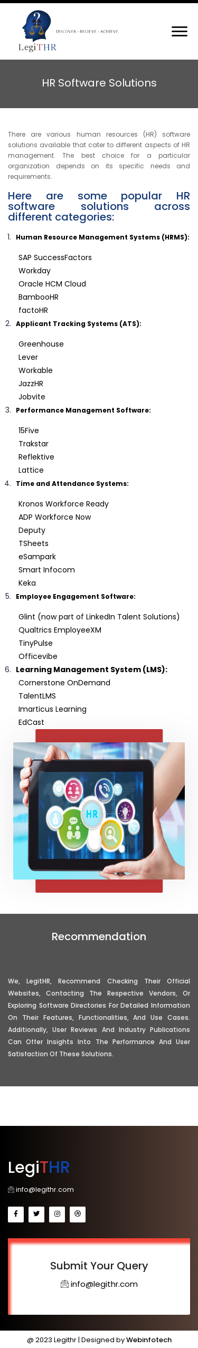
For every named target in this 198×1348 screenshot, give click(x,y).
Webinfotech (149, 1339)
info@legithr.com (39, 1188)
